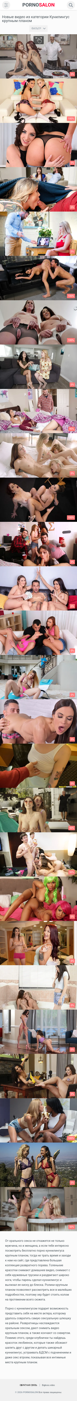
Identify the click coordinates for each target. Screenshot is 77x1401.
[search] (71, 5)
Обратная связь (28, 1385)
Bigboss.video (48, 1385)
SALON (38, 5)
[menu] (6, 5)
